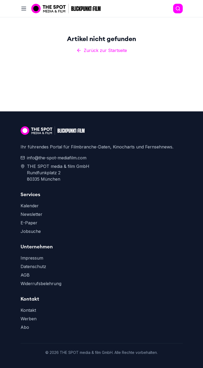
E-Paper (29, 222)
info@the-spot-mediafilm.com (53, 157)
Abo (25, 327)
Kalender (30, 205)
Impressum (32, 258)
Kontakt (28, 310)
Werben (29, 318)
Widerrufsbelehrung (41, 283)
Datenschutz (33, 266)
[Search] (178, 8)
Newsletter (31, 214)
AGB (25, 275)
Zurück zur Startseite (101, 50)
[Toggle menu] (23, 8)
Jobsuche (31, 231)
